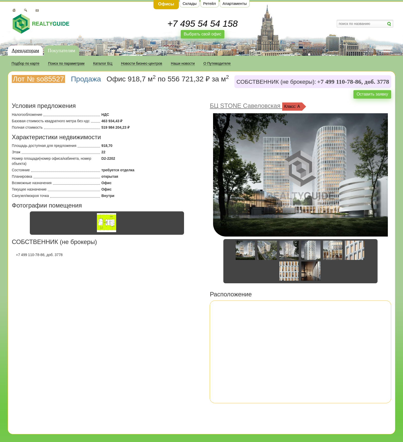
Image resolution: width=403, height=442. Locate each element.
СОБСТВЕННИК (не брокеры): (276, 82)
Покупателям (61, 50)
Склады (189, 3)
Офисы (166, 4)
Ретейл (209, 3)
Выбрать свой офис (203, 34)
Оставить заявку (372, 94)
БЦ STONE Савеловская (246, 105)
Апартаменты (235, 3)
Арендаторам (25, 50)
